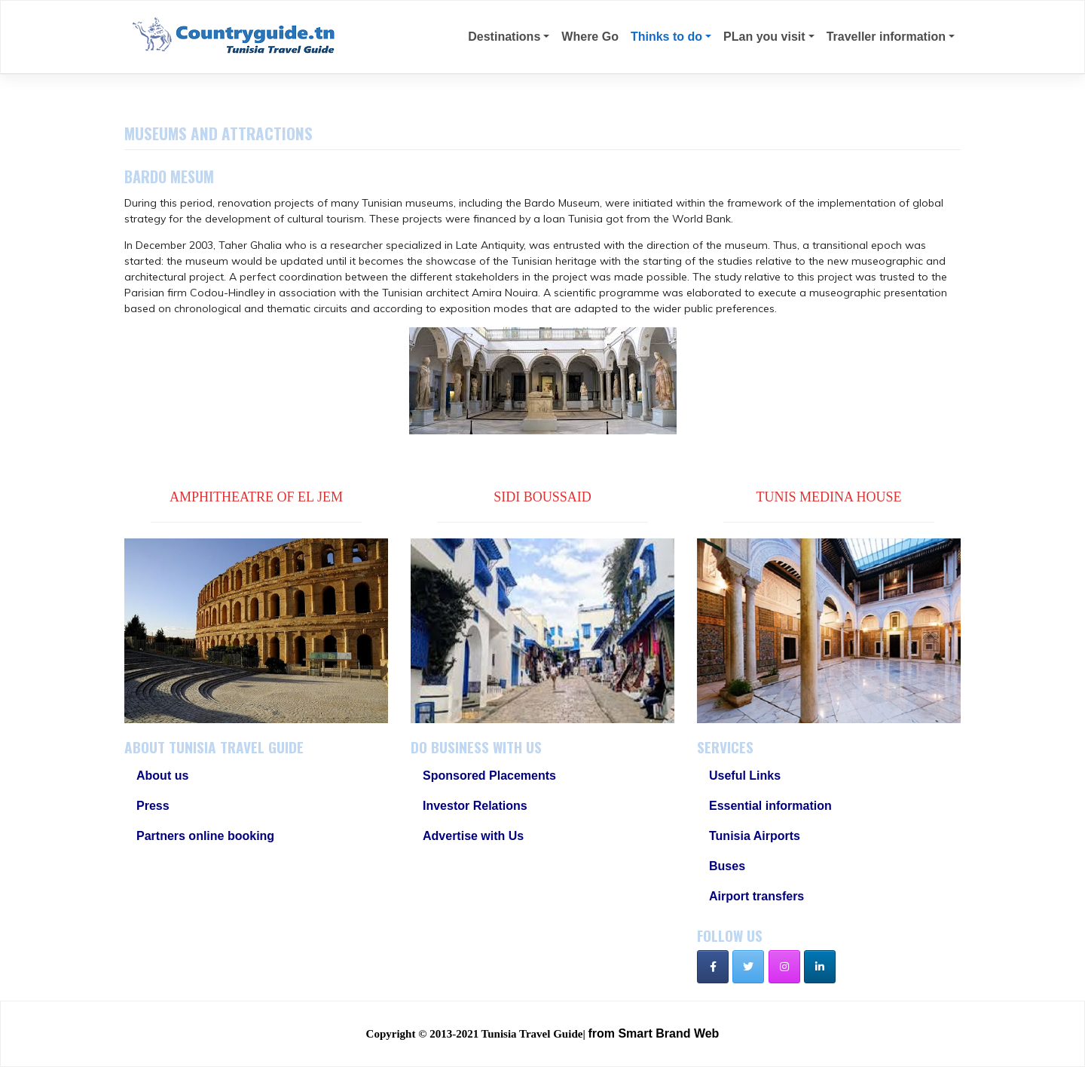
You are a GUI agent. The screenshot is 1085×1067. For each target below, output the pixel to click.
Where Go (590, 36)
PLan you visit (764, 36)
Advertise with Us (473, 835)
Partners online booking (205, 835)
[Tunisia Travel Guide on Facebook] (713, 966)
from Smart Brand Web (653, 1033)
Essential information (770, 805)
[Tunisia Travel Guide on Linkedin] (820, 966)
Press (153, 805)
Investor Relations (475, 805)
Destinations (504, 36)
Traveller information (886, 36)
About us (162, 775)
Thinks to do (666, 36)
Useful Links (745, 775)
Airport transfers (756, 896)
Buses (727, 866)
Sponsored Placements (489, 775)
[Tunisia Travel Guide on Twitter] (748, 966)
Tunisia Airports (754, 835)
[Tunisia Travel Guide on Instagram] (784, 966)
